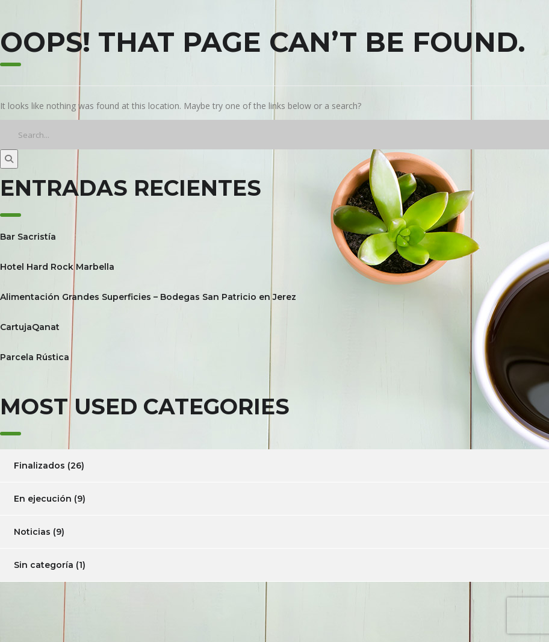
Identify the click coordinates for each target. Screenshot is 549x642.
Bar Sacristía (28, 236)
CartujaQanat (30, 327)
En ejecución (43, 498)
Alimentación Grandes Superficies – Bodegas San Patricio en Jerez (148, 296)
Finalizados (39, 465)
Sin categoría (43, 564)
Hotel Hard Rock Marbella (57, 266)
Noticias (32, 531)
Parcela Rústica (34, 357)
